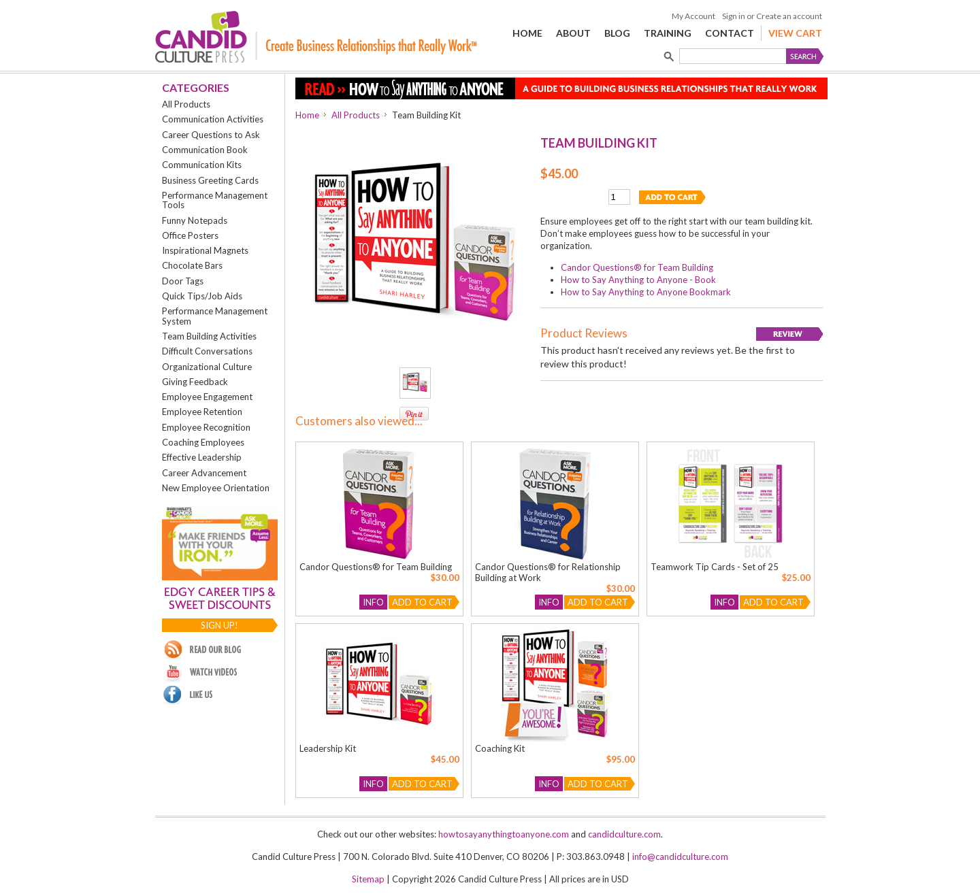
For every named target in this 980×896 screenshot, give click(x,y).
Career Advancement (204, 472)
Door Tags (182, 281)
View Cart (795, 33)
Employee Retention (202, 411)
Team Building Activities (209, 336)
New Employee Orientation (216, 487)
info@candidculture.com (680, 856)
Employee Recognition (206, 427)
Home (307, 115)
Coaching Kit (500, 748)
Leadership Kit (327, 748)
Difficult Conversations (207, 351)
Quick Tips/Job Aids (202, 296)
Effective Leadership (202, 457)
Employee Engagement (207, 396)
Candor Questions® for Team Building (637, 267)
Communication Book (205, 149)
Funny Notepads (194, 220)
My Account (693, 16)
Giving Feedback (195, 381)
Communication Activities (212, 119)
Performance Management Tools (214, 200)
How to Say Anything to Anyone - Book (638, 279)
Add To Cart (422, 602)
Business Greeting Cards (210, 180)
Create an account (789, 16)
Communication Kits (202, 164)
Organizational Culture (207, 366)
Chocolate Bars (192, 265)
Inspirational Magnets (205, 250)
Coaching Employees (203, 442)
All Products (186, 104)
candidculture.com (624, 834)
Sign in (733, 16)
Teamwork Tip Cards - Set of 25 (715, 566)
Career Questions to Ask (211, 134)
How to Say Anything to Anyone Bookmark (646, 291)
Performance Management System (214, 315)
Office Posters (190, 235)
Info (373, 602)
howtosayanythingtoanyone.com (503, 834)
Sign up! (219, 625)
